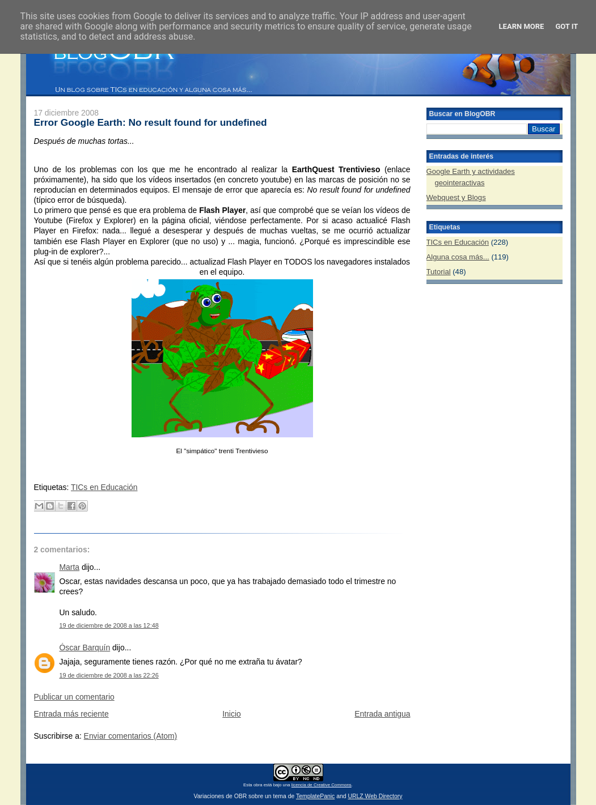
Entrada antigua (382, 713)
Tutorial (438, 271)
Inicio (231, 713)
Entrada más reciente (71, 713)
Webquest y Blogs (456, 197)
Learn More (521, 26)
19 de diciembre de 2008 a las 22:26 (109, 675)
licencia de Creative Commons (321, 784)
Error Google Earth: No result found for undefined (150, 122)
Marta (70, 567)
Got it (566, 26)
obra (258, 784)
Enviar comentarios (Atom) (130, 735)
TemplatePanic (315, 796)
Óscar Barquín (85, 647)
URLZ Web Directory (375, 796)
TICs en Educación (104, 487)
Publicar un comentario (74, 696)
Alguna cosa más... (457, 257)
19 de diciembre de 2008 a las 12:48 (109, 625)
